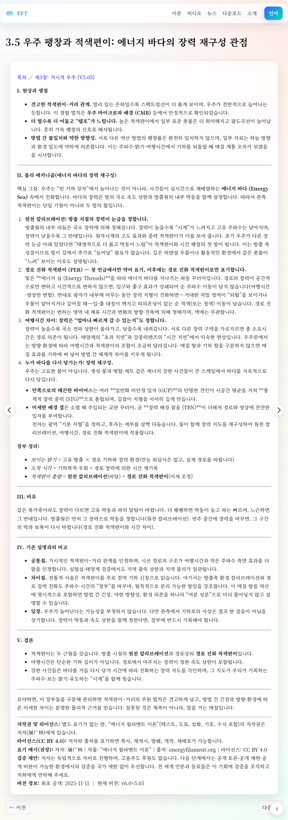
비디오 (194, 13)
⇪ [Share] (277, 809)
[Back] (10, 410)
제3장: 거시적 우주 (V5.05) (65, 77)
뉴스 (212, 13)
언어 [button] (273, 13)
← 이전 (18, 807)
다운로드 (232, 13)
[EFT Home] (16, 13)
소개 (252, 13)
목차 (22, 77)
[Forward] (278, 410)
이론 (177, 13)
